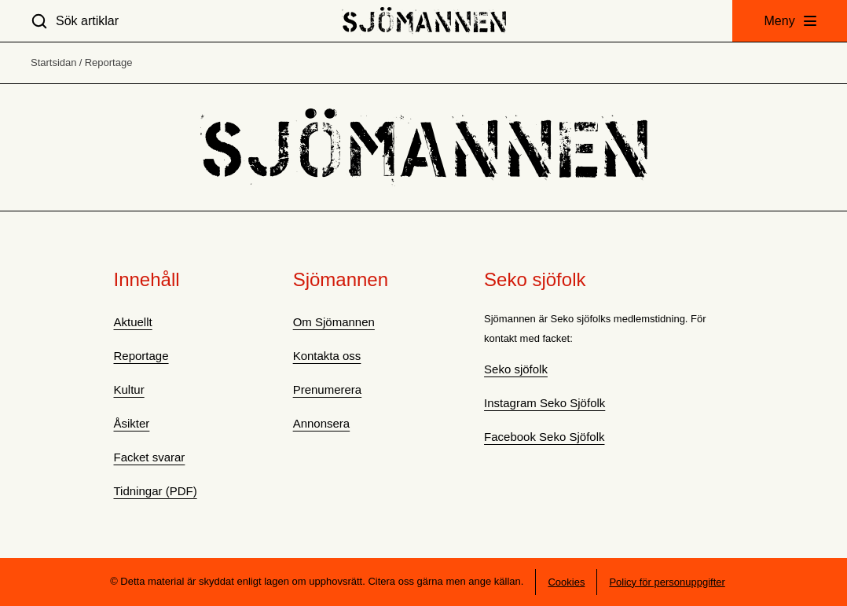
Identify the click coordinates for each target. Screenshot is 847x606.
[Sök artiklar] (74, 21)
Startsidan (54, 62)
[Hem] (424, 21)
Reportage (109, 62)
